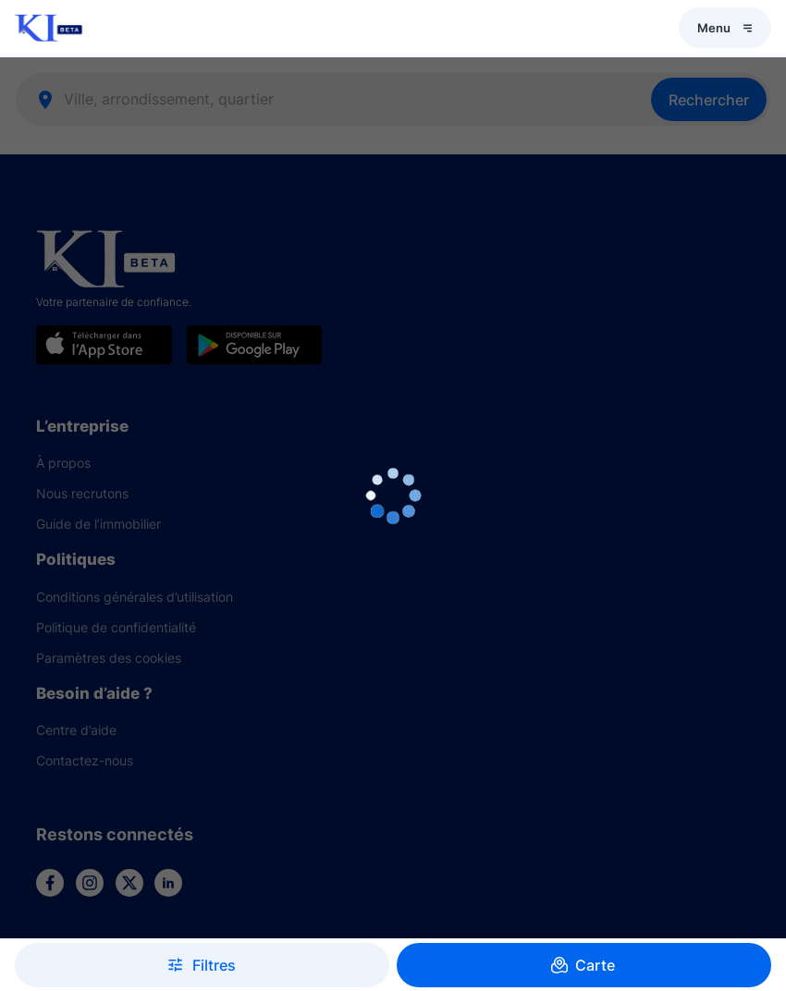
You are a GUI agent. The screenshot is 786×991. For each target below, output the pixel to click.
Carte (584, 965)
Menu (725, 27)
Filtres (202, 965)
